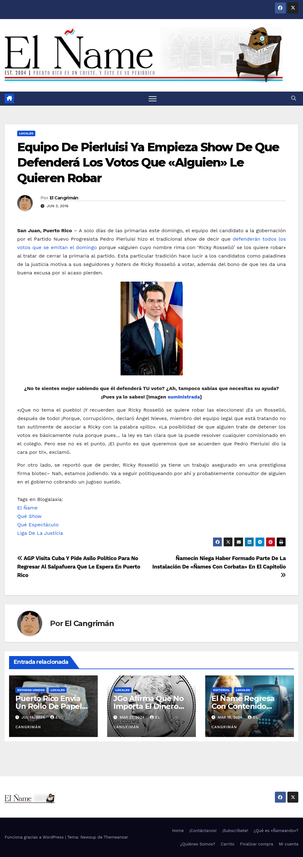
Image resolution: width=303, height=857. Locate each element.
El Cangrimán (64, 198)
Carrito (228, 844)
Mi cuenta (288, 844)
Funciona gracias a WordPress (35, 837)
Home (178, 830)
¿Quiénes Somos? (197, 844)
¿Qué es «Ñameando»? (276, 830)
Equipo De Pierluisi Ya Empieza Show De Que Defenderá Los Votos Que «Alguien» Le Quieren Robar (148, 162)
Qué (29, 516)
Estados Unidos (31, 690)
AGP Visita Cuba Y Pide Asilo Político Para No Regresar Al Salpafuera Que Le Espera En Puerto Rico (78, 566)
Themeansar (116, 837)
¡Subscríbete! (235, 830)
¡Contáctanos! (202, 830)
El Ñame (27, 508)
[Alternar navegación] (152, 98)
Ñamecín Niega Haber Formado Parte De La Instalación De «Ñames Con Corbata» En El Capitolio (219, 566)
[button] (293, 98)
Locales (26, 133)
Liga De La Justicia (40, 533)
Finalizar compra (256, 844)
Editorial (221, 690)
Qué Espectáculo (37, 525)
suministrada (184, 397)
